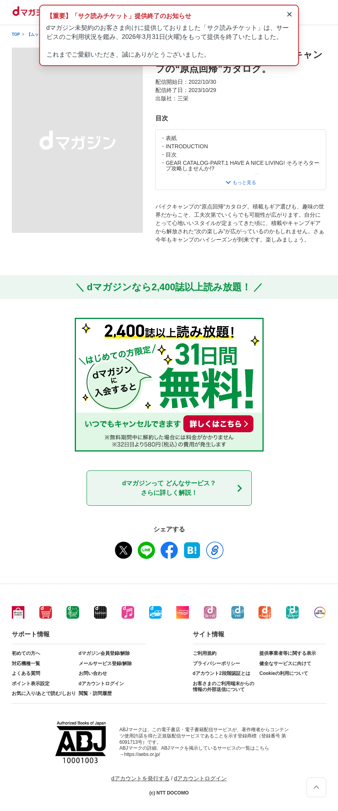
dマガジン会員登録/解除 (104, 653)
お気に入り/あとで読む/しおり (44, 693)
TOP (16, 34)
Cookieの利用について (283, 673)
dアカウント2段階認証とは (221, 673)
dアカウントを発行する (140, 778)
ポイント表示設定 (31, 683)
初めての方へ (26, 653)
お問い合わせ (93, 673)
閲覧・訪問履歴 (95, 693)
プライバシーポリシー (216, 663)
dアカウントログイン (101, 683)
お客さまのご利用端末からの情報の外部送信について (223, 687)
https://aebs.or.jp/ (142, 754)
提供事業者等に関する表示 (287, 653)
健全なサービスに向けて (285, 663)
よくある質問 (26, 673)
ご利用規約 (204, 653)
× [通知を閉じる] (289, 14)
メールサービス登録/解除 (105, 663)
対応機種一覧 (26, 663)
